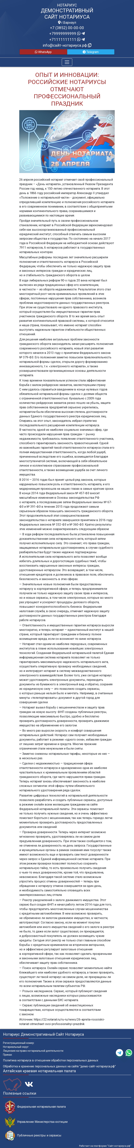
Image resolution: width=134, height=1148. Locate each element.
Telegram (91, 52)
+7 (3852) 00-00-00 (67, 28)
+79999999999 (67, 33)
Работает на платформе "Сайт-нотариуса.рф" (105, 1145)
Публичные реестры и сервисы (33, 1135)
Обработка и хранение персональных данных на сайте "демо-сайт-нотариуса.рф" (59, 1066)
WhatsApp (43, 52)
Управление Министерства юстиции (36, 1121)
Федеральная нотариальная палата (35, 1107)
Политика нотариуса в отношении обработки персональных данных (50, 1060)
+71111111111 (67, 39)
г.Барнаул (67, 22)
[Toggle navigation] (67, 62)
